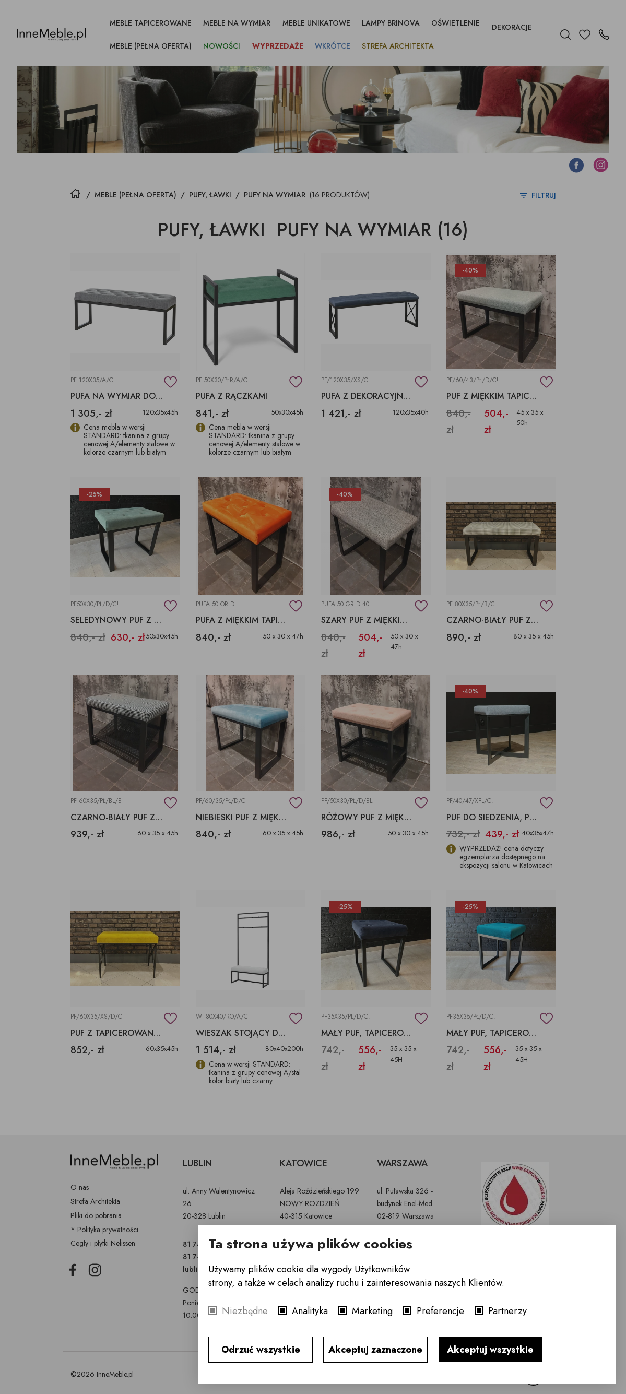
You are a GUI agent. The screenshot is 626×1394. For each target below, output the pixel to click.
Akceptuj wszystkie (490, 1349)
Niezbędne (245, 1311)
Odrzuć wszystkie (260, 1349)
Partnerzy (507, 1311)
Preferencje (440, 1311)
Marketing (372, 1311)
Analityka (310, 1311)
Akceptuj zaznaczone (375, 1349)
